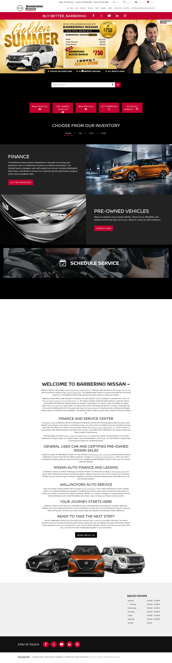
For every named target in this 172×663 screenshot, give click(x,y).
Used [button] (76, 8)
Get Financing (109, 107)
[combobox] (86, 84)
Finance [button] (103, 8)
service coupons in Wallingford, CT (76, 436)
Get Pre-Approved (20, 182)
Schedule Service (131, 108)
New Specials (86, 107)
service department (88, 489)
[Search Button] (118, 84)
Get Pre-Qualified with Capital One (143, 8)
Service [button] (90, 8)
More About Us (86, 535)
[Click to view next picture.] (167, 46)
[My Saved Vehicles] (150, 2)
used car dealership (73, 392)
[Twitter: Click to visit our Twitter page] (101, 16)
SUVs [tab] (91, 133)
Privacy (100, 657)
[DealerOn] (24, 657)
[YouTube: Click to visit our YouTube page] (109, 16)
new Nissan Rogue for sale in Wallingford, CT (62, 401)
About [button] (110, 8)
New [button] (71, 8)
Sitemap (106, 657)
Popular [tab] (68, 133)
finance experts (120, 472)
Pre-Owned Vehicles (62, 109)
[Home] (67, 8)
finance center (50, 423)
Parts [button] (97, 8)
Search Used (103, 228)
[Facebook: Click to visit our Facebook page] (94, 16)
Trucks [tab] (103, 133)
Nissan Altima (93, 408)
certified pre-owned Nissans (104, 457)
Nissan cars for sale (123, 390)
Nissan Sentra (55, 406)
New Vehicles (40, 107)
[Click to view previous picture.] (4, 46)
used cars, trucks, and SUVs (100, 454)
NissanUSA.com (115, 657)
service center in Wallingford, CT (103, 428)
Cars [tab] (80, 133)
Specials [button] (83, 8)
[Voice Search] (112, 84)
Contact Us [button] (118, 8)
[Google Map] (60, 609)
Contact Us (92, 657)
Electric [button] (127, 8)
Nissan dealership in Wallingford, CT (78, 390)
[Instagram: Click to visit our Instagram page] (125, 16)
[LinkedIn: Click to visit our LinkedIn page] (117, 16)
